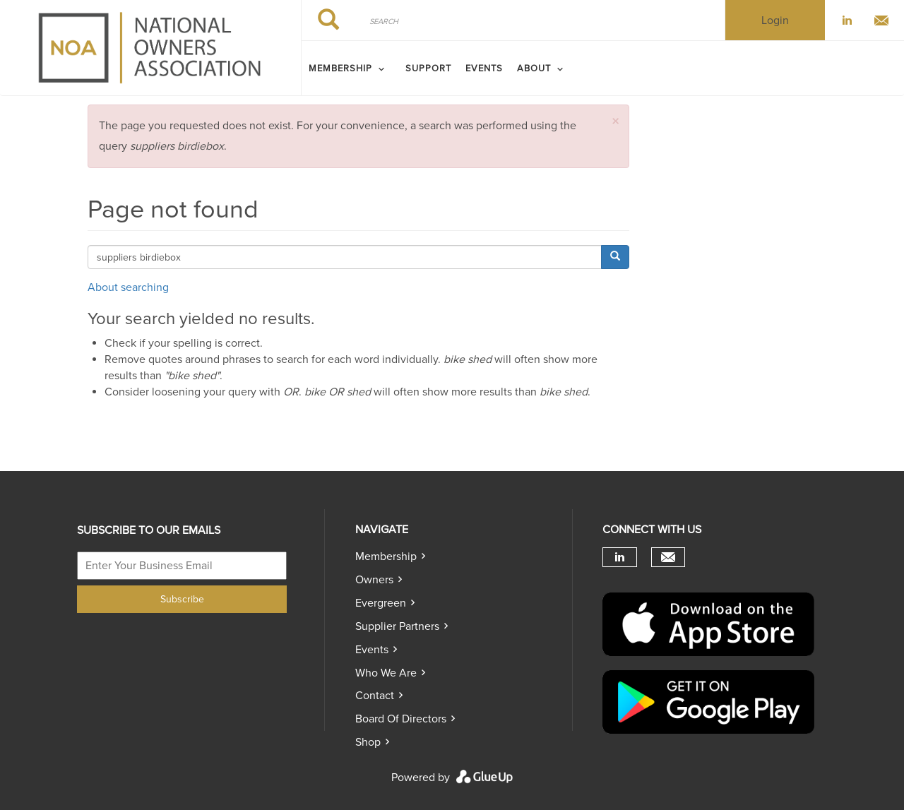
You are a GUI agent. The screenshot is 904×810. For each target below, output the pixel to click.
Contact (374, 696)
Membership (386, 556)
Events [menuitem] (484, 68)
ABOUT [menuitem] (534, 68)
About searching (128, 287)
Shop (368, 742)
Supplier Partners (397, 626)
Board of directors (400, 719)
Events (371, 650)
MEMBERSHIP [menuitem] (340, 68)
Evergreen (380, 603)
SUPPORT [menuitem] (428, 68)
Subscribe (182, 599)
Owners (374, 580)
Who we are (386, 673)
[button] (615, 121)
